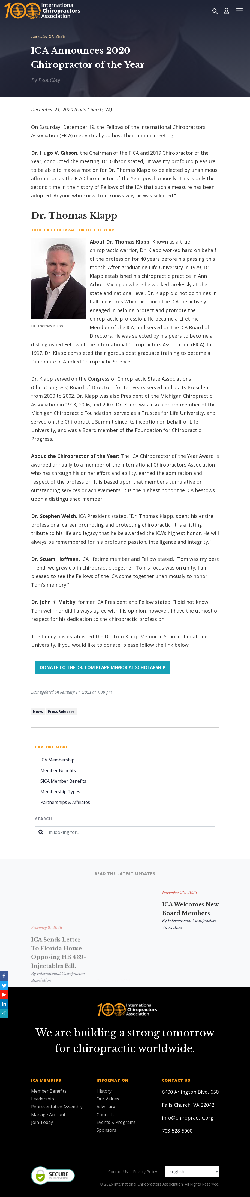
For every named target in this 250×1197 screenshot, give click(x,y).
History (104, 1091)
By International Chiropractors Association (124, 959)
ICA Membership (57, 760)
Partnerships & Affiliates (65, 802)
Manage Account (48, 1115)
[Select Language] (192, 1171)
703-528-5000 (177, 1130)
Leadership (42, 1099)
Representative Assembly (57, 1107)
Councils (105, 1115)
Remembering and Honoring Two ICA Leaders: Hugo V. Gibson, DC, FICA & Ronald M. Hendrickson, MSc (125, 926)
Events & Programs (116, 1122)
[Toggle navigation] (239, 10)
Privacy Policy (145, 1171)
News (38, 711)
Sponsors (106, 1130)
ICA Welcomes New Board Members (190, 908)
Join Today (42, 1122)
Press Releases (61, 711)
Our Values (108, 1099)
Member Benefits (58, 770)
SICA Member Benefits (63, 781)
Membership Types (60, 792)
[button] (4, 1013)
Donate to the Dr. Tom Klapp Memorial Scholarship (102, 667)
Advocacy (106, 1107)
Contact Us (118, 1171)
